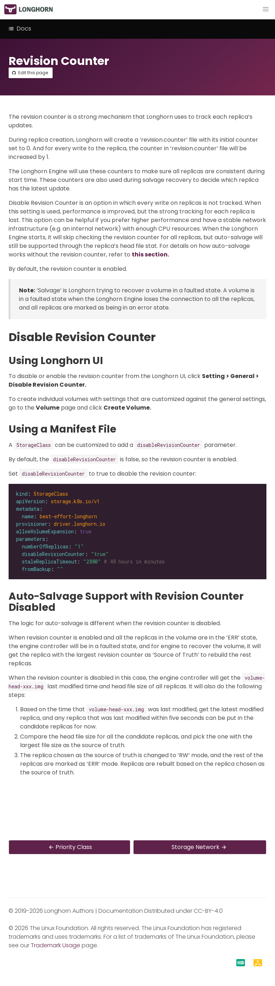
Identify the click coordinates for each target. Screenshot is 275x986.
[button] (265, 9)
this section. (150, 254)
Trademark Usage (55, 945)
